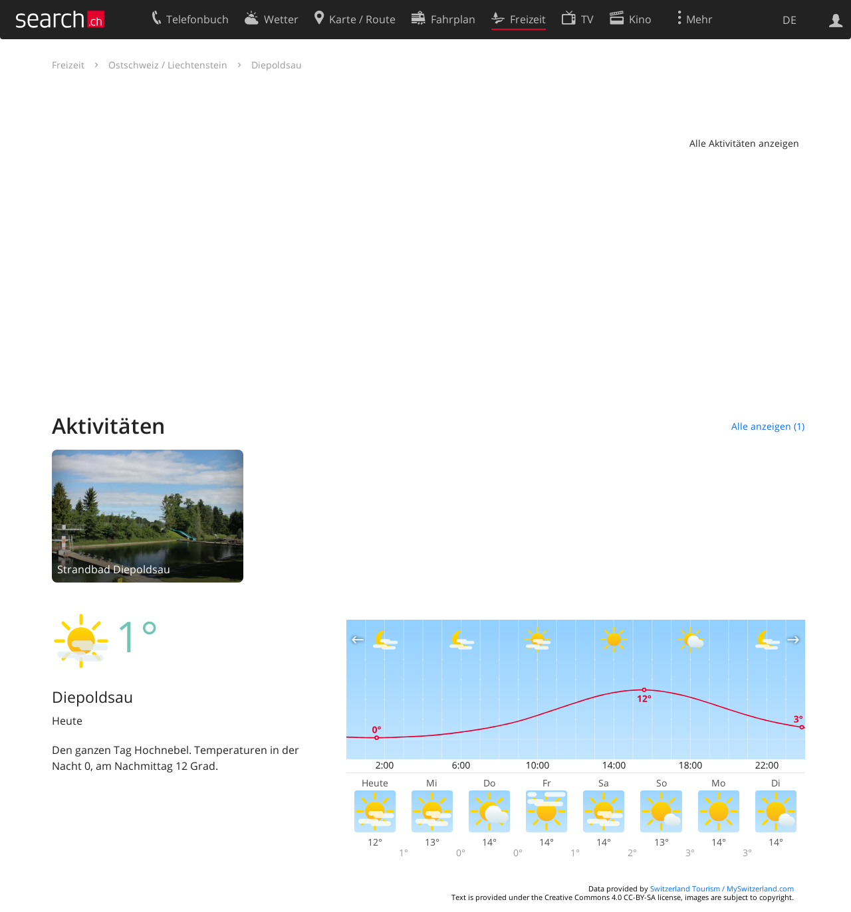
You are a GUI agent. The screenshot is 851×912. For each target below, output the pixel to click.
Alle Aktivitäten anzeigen (744, 143)
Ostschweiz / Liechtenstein (167, 64)
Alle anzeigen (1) (767, 426)
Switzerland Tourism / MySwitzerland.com (722, 888)
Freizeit (68, 64)
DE (789, 20)
